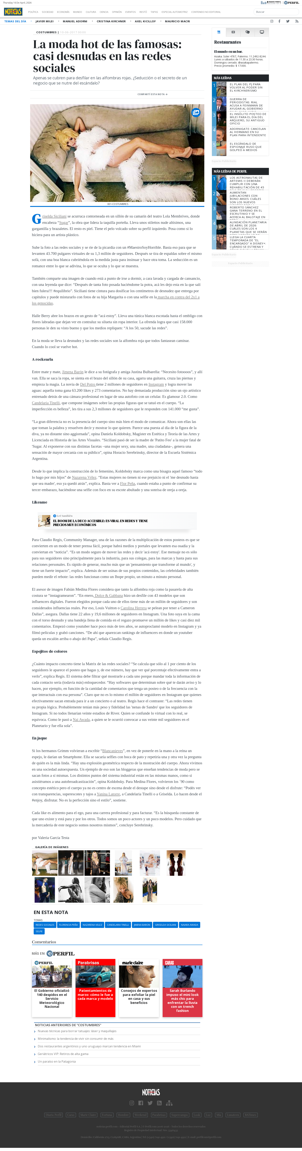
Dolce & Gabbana (108, 595)
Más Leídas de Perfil (230, 171)
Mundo (86, 12)
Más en (53, 953)
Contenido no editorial (237, 12)
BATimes (250, 1115)
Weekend (141, 1115)
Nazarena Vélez (84, 477)
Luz (208, 1115)
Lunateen (233, 1115)
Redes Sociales (45, 924)
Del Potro (88, 384)
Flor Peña (127, 483)
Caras (70, 1115)
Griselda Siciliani (54, 216)
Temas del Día (15, 21)
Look (197, 1115)
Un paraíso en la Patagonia (57, 1061)
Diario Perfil (53, 1115)
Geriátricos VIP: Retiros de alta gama (63, 1054)
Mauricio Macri (177, 21)
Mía (218, 1115)
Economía (69, 12)
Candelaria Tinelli (46, 403)
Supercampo (179, 1115)
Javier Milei (45, 21)
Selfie (39, 931)
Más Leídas (222, 78)
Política (34, 12)
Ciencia (117, 12)
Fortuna (107, 1115)
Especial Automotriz (199, 12)
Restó (162, 12)
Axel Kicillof (145, 21)
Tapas (175, 12)
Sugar (63, 222)
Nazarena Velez (92, 924)
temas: (38, 920)
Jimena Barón (73, 372)
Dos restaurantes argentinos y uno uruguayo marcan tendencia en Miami (89, 1046)
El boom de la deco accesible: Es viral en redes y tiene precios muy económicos (100, 523)
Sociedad (51, 12)
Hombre (123, 1115)
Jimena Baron (142, 924)
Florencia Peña (68, 924)
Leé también (65, 515)
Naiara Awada (189, 924)
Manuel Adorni (75, 21)
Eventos (148, 12)
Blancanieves (112, 751)
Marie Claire (88, 1115)
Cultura (101, 12)
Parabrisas (159, 1115)
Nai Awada (81, 719)
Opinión (132, 12)
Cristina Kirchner (112, 21)
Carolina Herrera (134, 608)
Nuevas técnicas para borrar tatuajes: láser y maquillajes (77, 1031)
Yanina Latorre (108, 794)
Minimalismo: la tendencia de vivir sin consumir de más (76, 1039)
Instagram (156, 384)
